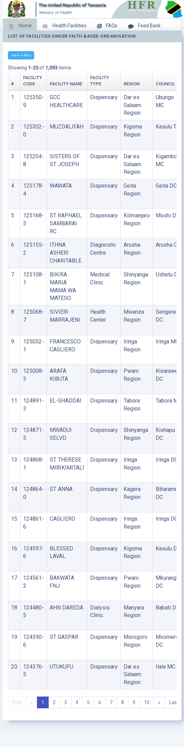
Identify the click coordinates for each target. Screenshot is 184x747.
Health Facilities (64, 26)
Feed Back (144, 26)
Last (173, 702)
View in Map (21, 55)
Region (131, 83)
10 (146, 702)
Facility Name (66, 83)
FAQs (107, 26)
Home (20, 26)
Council (165, 83)
